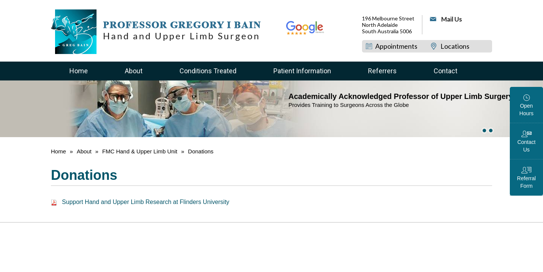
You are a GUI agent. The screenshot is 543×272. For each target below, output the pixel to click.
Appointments (396, 46)
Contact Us (526, 146)
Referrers (382, 71)
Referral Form (526, 182)
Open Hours (526, 109)
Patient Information (302, 71)
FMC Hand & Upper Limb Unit (139, 151)
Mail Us (451, 19)
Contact (445, 71)
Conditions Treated (207, 71)
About (134, 71)
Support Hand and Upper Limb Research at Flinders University (140, 202)
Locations (454, 46)
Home (78, 71)
